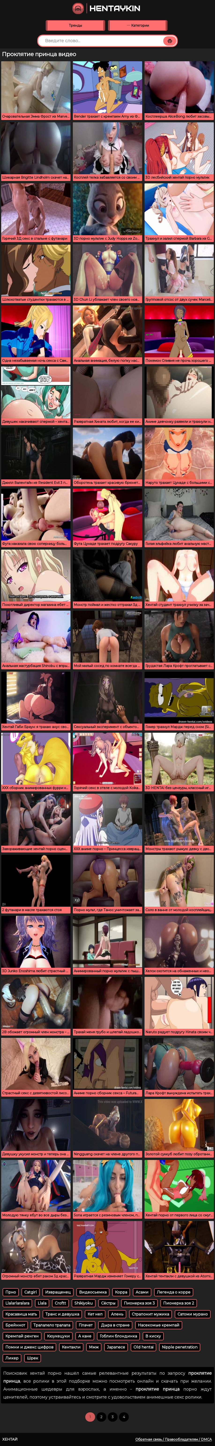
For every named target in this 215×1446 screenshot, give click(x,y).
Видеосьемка (93, 1292)
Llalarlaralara (17, 1303)
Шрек (32, 1358)
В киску (153, 1336)
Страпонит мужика (150, 1314)
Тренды (75, 25)
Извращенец (58, 1292)
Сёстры (108, 1303)
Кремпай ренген (22, 1336)
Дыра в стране (115, 1325)
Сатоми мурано (193, 1314)
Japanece (116, 1347)
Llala (42, 1303)
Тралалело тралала (51, 1325)
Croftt (60, 1303)
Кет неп (95, 1314)
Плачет (86, 1325)
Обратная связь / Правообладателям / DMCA (173, 1439)
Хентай (10, 1439)
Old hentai (143, 1347)
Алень (117, 1314)
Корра (121, 1292)
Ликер (12, 1358)
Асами (142, 1292)
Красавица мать (21, 1314)
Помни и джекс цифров (29, 1347)
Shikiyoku (83, 1303)
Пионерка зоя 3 (139, 1303)
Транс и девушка (62, 1314)
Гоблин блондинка (118, 1336)
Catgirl (30, 1292)
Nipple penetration (179, 1347)
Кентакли (71, 1347)
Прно (10, 1292)
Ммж (94, 1347)
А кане (84, 1336)
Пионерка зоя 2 (178, 1303)
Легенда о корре (173, 1292)
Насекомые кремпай (158, 1325)
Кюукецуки (58, 1336)
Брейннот (15, 1325)
